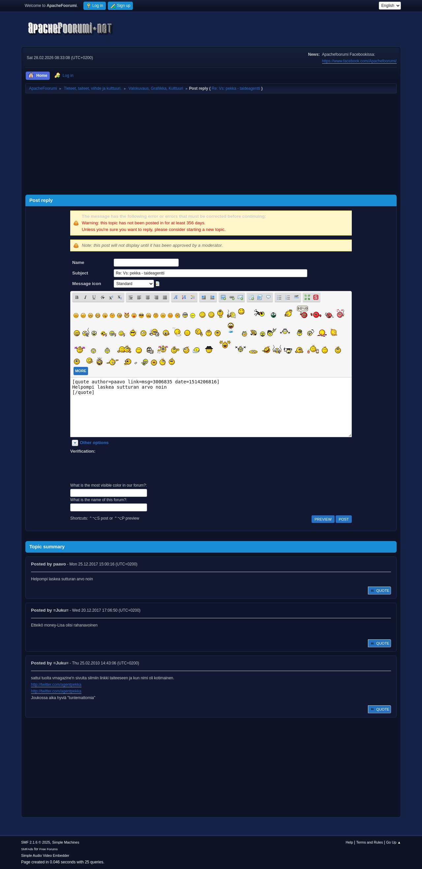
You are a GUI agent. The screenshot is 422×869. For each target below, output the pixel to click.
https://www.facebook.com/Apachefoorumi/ (359, 61)
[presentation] (120, 467)
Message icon (86, 283)
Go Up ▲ (393, 842)
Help (349, 842)
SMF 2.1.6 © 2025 (35, 842)
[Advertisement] (211, 142)
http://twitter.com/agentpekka (56, 684)
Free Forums (48, 849)
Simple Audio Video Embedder (45, 855)
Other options (94, 442)
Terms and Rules (369, 842)
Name (78, 262)
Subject (80, 273)
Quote (379, 591)
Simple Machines (65, 842)
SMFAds (27, 849)
